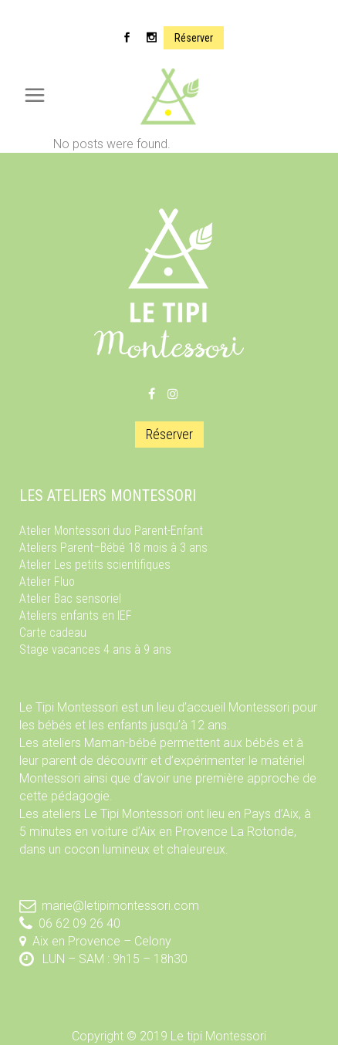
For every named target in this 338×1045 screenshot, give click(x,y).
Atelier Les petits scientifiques (95, 564)
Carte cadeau (52, 632)
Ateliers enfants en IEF (75, 615)
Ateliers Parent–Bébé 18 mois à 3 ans (113, 547)
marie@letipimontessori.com (120, 905)
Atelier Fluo (47, 581)
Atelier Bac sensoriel (70, 598)
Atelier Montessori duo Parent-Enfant (111, 530)
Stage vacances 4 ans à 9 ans (95, 649)
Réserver (193, 38)
